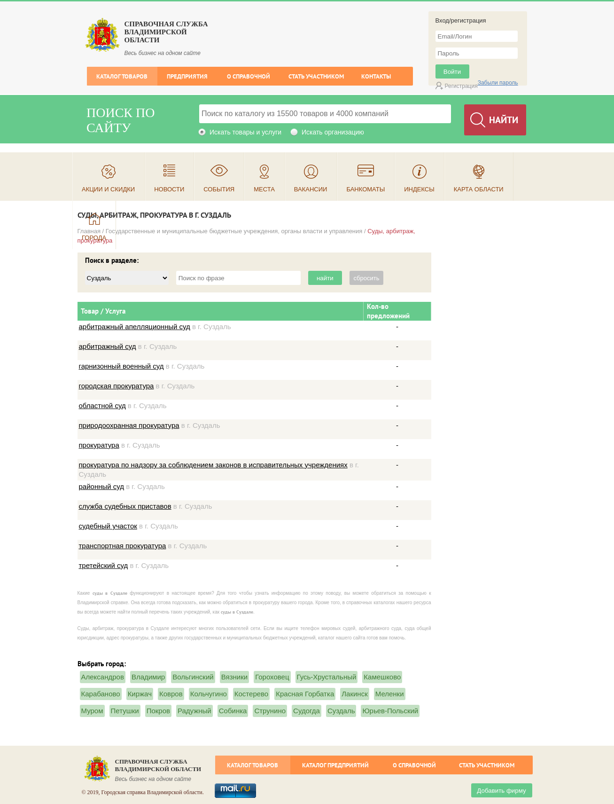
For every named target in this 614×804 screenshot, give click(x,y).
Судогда (306, 711)
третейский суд (103, 565)
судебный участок (108, 526)
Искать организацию (333, 132)
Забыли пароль (498, 82)
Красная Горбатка (305, 694)
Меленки (389, 694)
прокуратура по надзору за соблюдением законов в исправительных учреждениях (213, 465)
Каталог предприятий (335, 765)
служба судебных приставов (125, 506)
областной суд (102, 406)
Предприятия (187, 76)
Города (94, 237)
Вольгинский (193, 677)
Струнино (270, 711)
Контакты (376, 76)
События (218, 189)
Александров (102, 677)
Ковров (171, 694)
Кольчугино (208, 694)
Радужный (194, 711)
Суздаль (341, 711)
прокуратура (99, 445)
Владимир (148, 677)
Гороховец (272, 677)
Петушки (125, 711)
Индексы (419, 189)
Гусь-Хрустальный (327, 677)
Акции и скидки (108, 189)
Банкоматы (365, 189)
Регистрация (461, 86)
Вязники (234, 677)
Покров (158, 711)
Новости (169, 189)
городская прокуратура (116, 386)
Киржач (140, 694)
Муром (92, 711)
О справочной (248, 76)
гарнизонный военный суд (121, 366)
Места (264, 189)
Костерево (251, 694)
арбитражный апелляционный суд (134, 327)
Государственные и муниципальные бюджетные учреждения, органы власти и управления (234, 231)
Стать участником (316, 76)
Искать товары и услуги (245, 132)
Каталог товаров (122, 76)
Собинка (233, 711)
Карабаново (100, 694)
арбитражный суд (107, 346)
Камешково (382, 677)
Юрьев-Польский (390, 711)
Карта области (479, 189)
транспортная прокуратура (122, 546)
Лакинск (354, 694)
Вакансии (310, 189)
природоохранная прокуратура (129, 425)
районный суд (101, 486)
